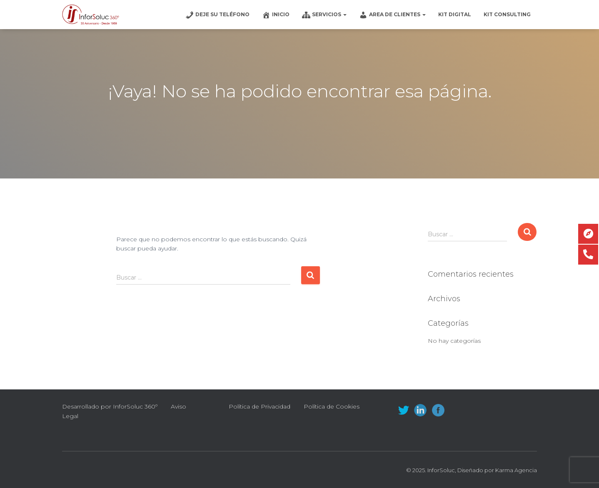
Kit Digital (454, 14)
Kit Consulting (507, 14)
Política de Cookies (331, 406)
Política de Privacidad (259, 406)
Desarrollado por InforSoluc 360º (109, 406)
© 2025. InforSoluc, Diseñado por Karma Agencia (471, 470)
